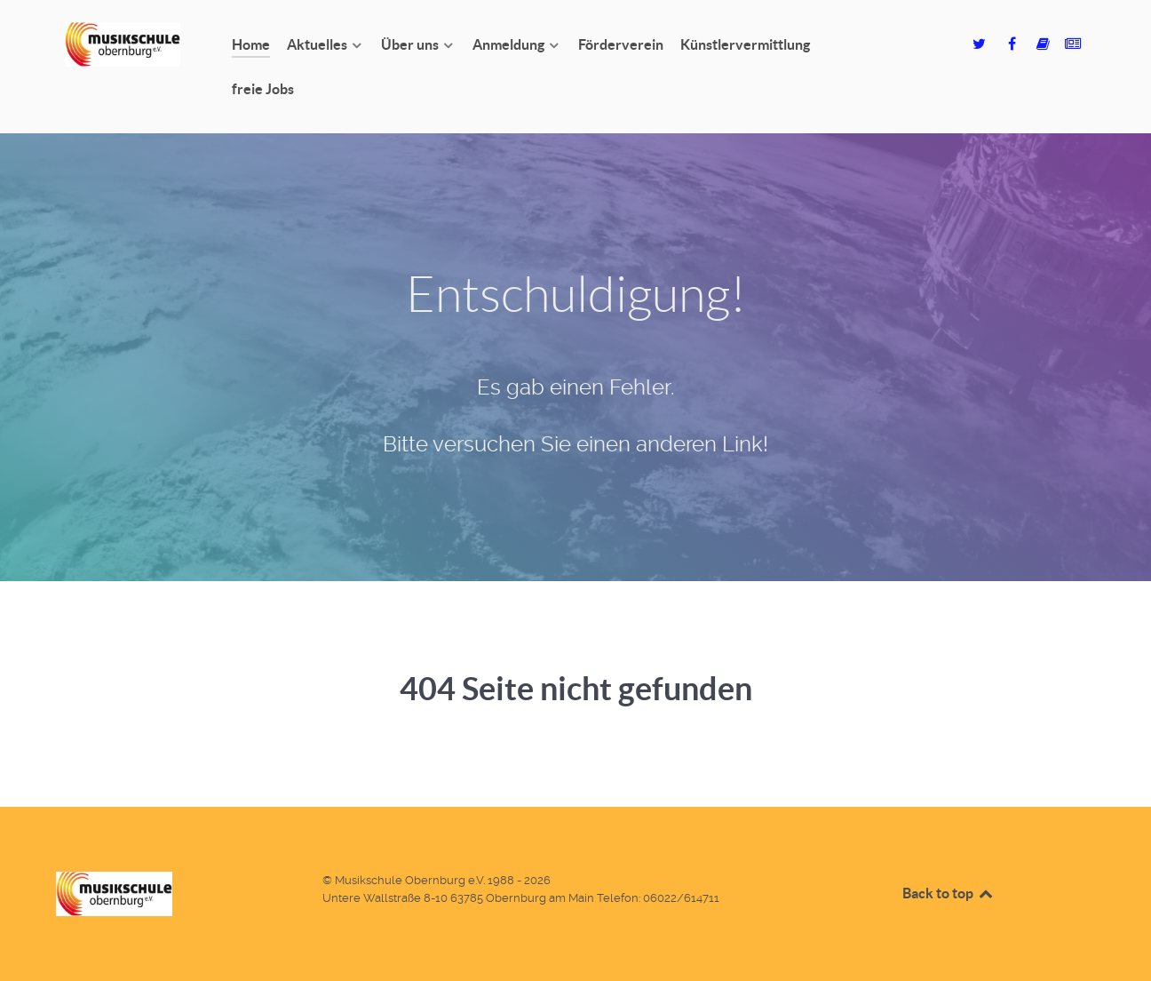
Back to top (948, 893)
